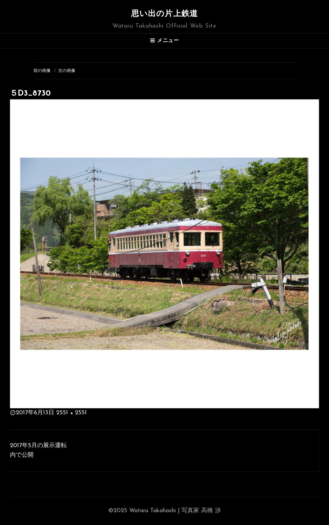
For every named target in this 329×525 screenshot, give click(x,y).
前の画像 (42, 71)
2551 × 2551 (71, 413)
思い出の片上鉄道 (164, 14)
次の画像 (66, 71)
